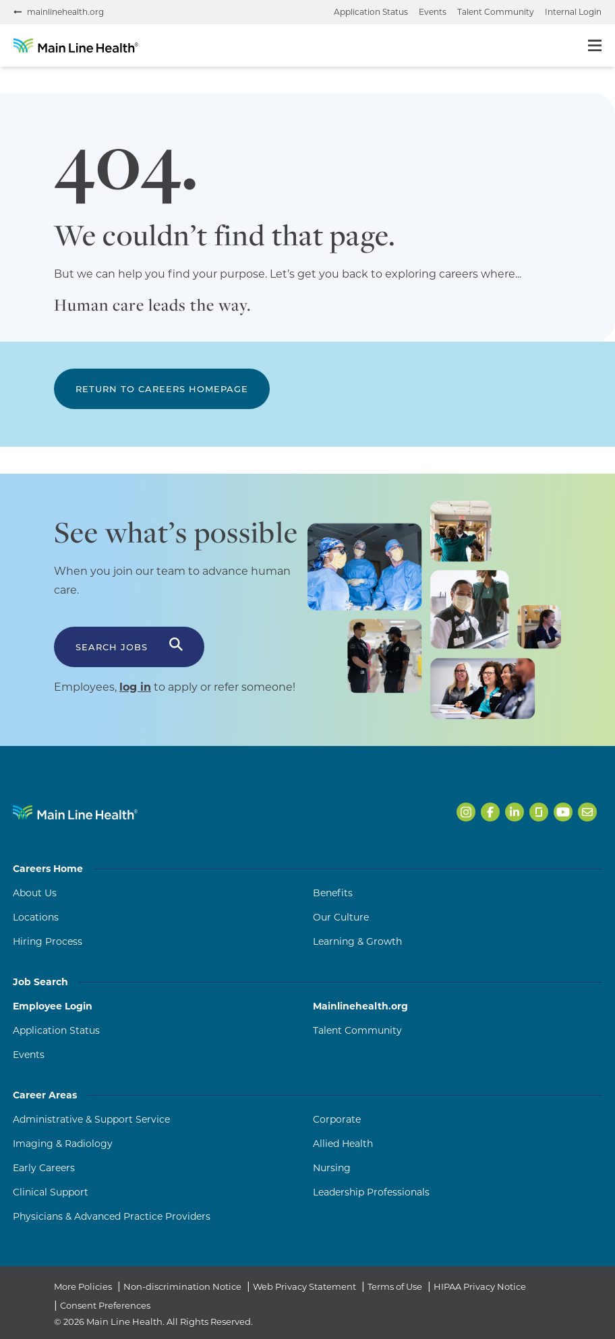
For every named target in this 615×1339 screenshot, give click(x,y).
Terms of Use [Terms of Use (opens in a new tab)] (395, 1286)
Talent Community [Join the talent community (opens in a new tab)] (495, 12)
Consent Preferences (105, 1305)
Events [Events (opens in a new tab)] (29, 1055)
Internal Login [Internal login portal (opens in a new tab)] (573, 12)
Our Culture (341, 917)
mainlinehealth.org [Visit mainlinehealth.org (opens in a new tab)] (65, 12)
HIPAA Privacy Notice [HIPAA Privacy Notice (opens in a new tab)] (480, 1286)
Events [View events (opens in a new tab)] (432, 12)
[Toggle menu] (595, 45)
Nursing (332, 1168)
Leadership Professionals (371, 1192)
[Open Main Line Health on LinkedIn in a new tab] (514, 812)
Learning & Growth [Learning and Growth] (357, 941)
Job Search (307, 982)
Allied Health (343, 1144)
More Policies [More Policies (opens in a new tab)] (83, 1286)
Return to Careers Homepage (162, 388)
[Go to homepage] (75, 45)
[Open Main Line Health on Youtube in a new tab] (563, 812)
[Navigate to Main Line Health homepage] (75, 812)
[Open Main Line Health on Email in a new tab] (587, 812)
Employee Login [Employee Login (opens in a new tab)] (52, 1006)
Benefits (333, 893)
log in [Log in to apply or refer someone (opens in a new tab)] (135, 687)
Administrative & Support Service (91, 1119)
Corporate (337, 1119)
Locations (36, 917)
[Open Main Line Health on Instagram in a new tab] (466, 812)
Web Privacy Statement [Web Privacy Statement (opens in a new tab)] (304, 1286)
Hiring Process (47, 941)
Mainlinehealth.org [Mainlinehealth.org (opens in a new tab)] (360, 1006)
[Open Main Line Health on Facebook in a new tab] (490, 812)
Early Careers (44, 1168)
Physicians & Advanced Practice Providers (111, 1216)
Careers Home (307, 869)
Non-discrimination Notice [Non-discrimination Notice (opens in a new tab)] (182, 1286)
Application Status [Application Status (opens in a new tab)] (56, 1030)
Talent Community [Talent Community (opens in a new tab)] (357, 1030)
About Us (35, 893)
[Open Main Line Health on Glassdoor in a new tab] (538, 812)
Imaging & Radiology (63, 1144)
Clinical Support (50, 1192)
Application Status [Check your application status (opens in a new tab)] (371, 12)
